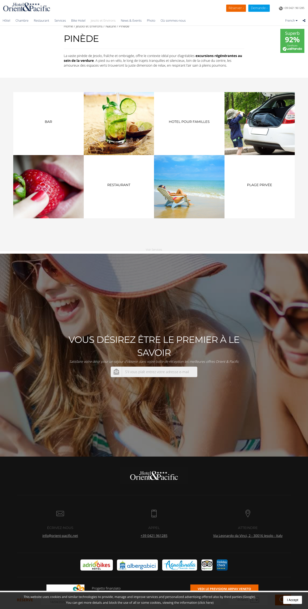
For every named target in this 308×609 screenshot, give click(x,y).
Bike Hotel (78, 20)
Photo (151, 20)
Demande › (259, 8)
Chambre (21, 20)
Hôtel (6, 20)
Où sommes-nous (173, 20)
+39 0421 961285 (291, 8)
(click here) (205, 602)
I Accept (292, 600)
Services (60, 20)
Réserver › (236, 8)
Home (68, 26)
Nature (110, 26)
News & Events (131, 20)
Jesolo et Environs (103, 20)
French (291, 20)
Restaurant (41, 20)
